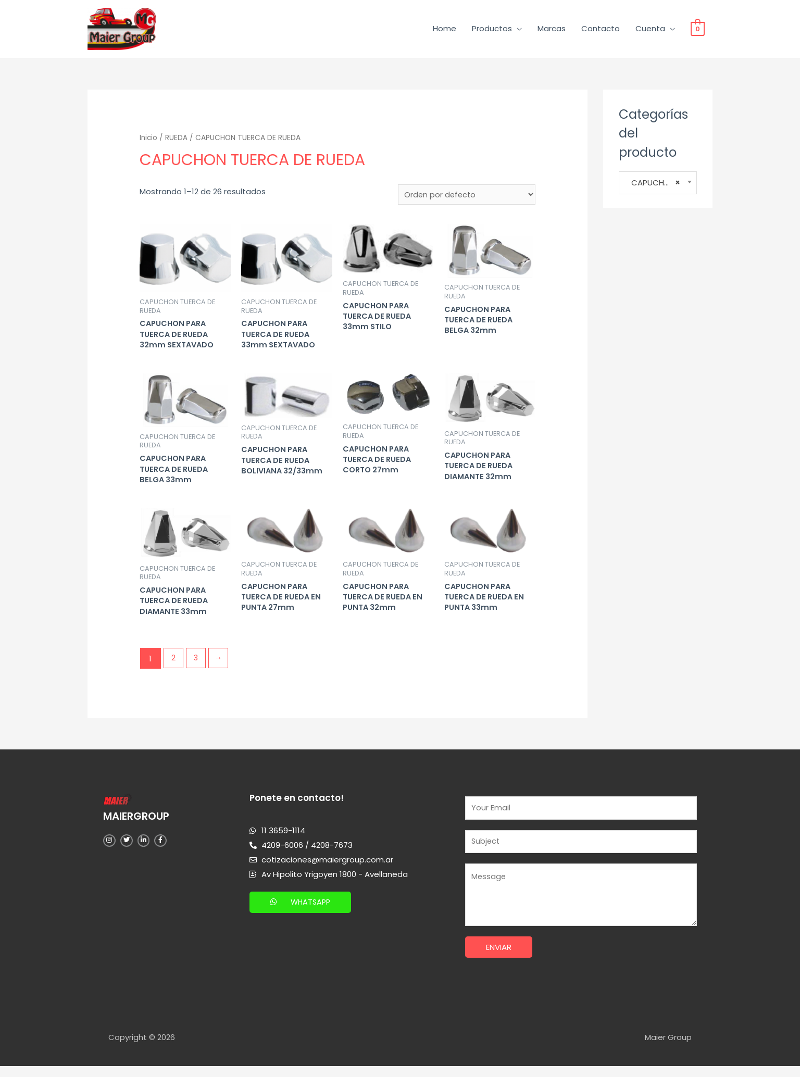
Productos (492, 29)
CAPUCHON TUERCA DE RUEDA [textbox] (658, 185)
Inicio (149, 140)
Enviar (498, 958)
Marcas (552, 29)
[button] (301, 910)
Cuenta (650, 29)
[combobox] (658, 185)
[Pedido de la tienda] (465, 197)
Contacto (600, 29)
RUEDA (177, 140)
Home (444, 29)
